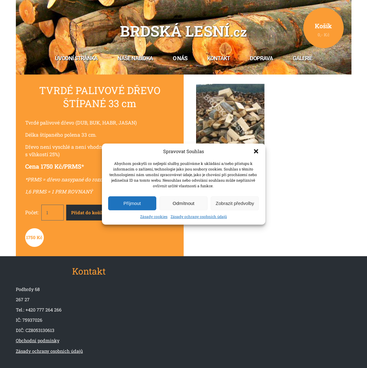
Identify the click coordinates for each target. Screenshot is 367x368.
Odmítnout (183, 203)
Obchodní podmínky (37, 340)
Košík (323, 30)
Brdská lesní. (183, 31)
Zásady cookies (153, 216)
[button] (256, 151)
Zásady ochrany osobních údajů (199, 216)
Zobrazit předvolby (235, 203)
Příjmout (132, 203)
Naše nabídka (135, 58)
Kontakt (218, 58)
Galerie (302, 58)
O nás (180, 58)
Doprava (261, 58)
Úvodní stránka (76, 58)
